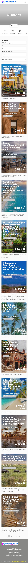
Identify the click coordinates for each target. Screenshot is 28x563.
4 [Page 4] (16, 536)
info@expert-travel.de (16, 555)
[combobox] (14, 54)
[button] (14, 59)
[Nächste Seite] (22, 536)
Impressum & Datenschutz (19, 561)
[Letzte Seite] (25, 536)
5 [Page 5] (19, 536)
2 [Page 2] (11, 536)
